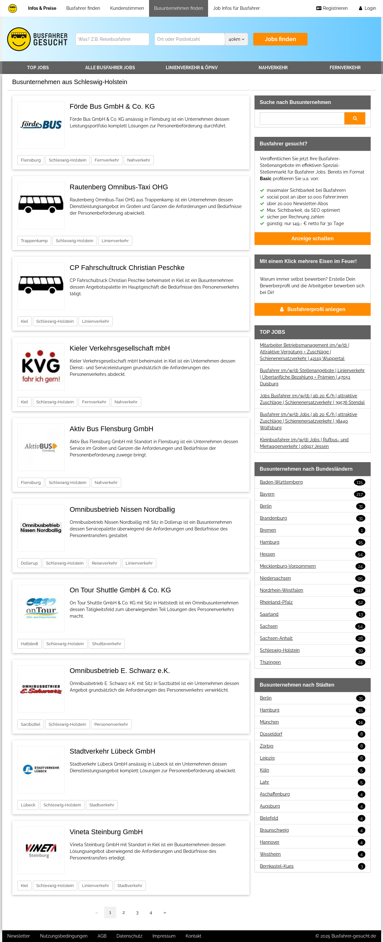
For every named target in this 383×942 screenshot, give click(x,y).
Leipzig (312, 758)
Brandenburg (312, 518)
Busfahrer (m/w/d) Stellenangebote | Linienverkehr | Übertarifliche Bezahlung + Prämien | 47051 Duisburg (312, 377)
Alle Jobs (110, 67)
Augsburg (312, 806)
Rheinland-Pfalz (312, 602)
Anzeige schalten (312, 238)
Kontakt (193, 936)
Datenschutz (129, 936)
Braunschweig (312, 830)
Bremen (312, 530)
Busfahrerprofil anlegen (312, 309)
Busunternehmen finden (178, 8)
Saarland (312, 614)
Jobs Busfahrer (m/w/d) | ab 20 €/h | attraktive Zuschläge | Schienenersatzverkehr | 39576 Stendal (312, 399)
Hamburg (312, 542)
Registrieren (332, 8)
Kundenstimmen (127, 8)
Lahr (312, 782)
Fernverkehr (345, 67)
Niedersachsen (312, 578)
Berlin (312, 506)
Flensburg (31, 160)
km (236, 39)
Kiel (24, 321)
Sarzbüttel (30, 724)
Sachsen (312, 626)
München (312, 722)
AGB (102, 936)
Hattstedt (29, 643)
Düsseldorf (312, 734)
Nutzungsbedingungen (63, 936)
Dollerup (29, 563)
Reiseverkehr (104, 563)
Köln (312, 770)
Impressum (164, 936)
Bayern (312, 494)
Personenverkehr (111, 724)
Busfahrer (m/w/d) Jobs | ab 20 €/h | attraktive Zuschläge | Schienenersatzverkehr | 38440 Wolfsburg (308, 421)
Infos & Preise (42, 8)
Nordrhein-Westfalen (312, 590)
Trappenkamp (34, 240)
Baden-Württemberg (312, 482)
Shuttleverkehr (106, 643)
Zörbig (312, 746)
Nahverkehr (273, 67)
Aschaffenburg (312, 794)
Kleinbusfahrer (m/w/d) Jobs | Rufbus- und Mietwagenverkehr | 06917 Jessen (304, 443)
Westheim (312, 854)
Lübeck (28, 805)
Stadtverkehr (101, 805)
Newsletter (18, 936)
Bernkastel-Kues (312, 866)
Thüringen (312, 662)
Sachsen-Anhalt (312, 638)
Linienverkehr (192, 67)
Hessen (312, 554)
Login (367, 8)
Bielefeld (312, 818)
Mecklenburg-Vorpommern (312, 566)
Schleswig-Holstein (68, 160)
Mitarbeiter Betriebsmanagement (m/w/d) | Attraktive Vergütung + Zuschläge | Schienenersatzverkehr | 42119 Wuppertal (304, 352)
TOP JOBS (38, 67)
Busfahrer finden (83, 8)
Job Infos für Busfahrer (236, 8)
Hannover (312, 842)
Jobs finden (280, 39)
